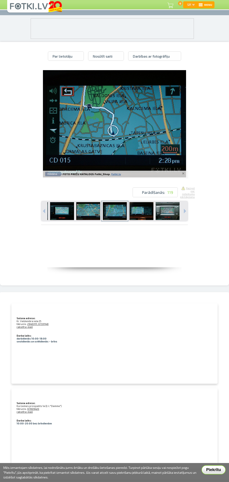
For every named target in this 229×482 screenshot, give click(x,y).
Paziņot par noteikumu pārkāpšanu (187, 192)
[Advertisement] (114, 257)
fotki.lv (116, 174)
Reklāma (52, 174)
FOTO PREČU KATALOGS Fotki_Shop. (86, 174)
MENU (205, 4)
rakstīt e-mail (25, 326)
